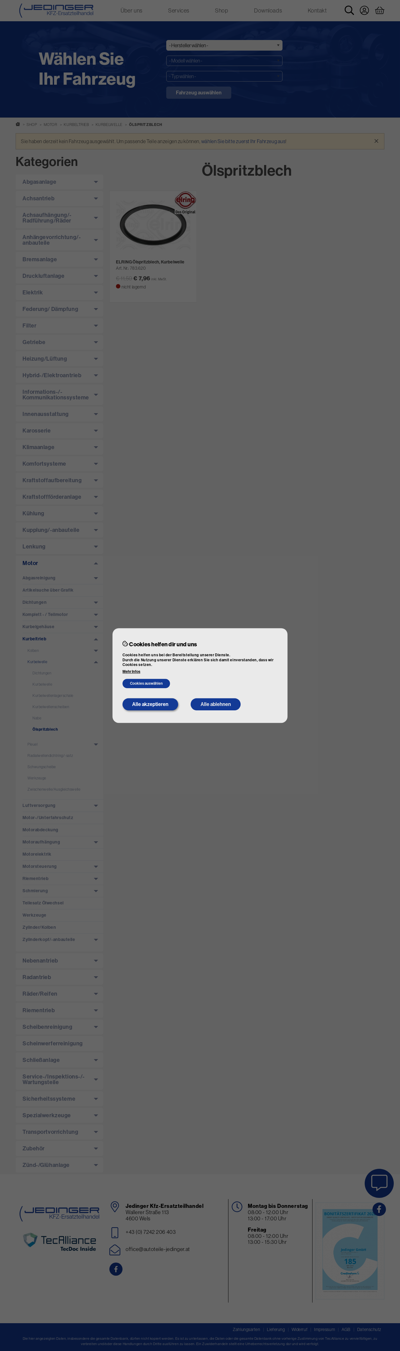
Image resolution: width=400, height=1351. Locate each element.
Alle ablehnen (216, 704)
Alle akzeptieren (150, 704)
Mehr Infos (131, 671)
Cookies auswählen (146, 683)
